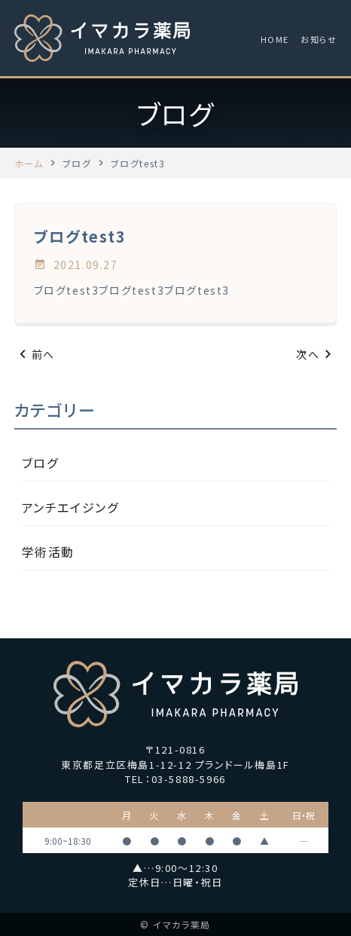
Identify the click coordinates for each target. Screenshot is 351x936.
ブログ (40, 463)
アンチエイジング (70, 507)
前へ (34, 354)
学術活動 (48, 552)
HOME (275, 39)
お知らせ (319, 39)
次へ (316, 354)
